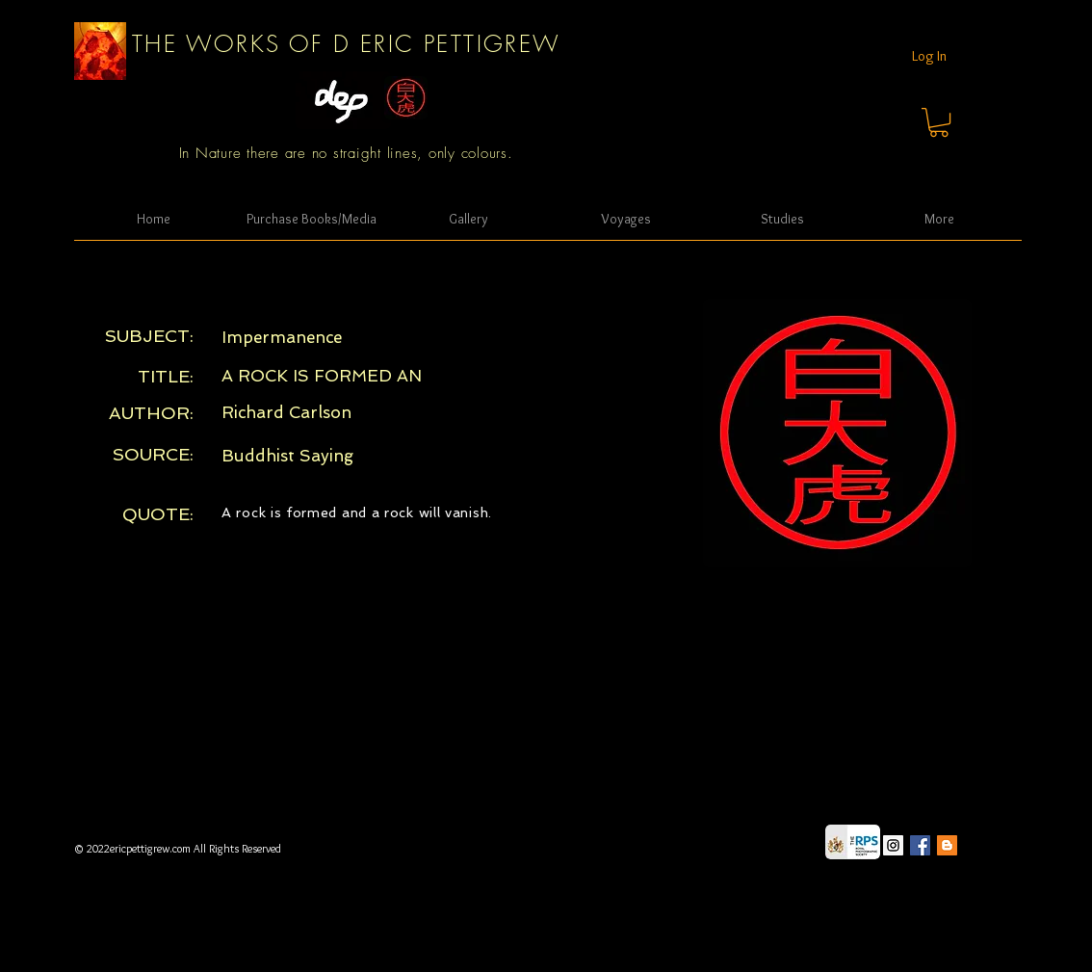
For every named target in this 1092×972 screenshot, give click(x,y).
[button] (939, 122)
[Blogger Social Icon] (947, 845)
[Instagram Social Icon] (893, 845)
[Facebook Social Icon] (920, 845)
